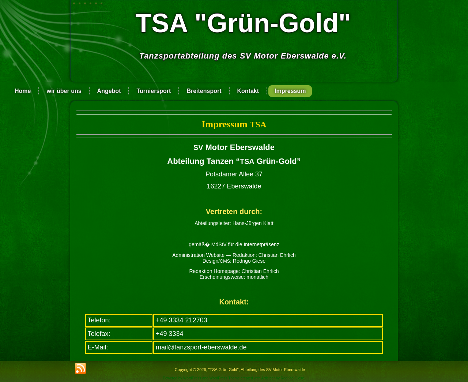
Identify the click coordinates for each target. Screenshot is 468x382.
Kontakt (248, 91)
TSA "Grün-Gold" (243, 23)
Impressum (290, 91)
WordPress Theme (225, 378)
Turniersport (153, 91)
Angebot (109, 91)
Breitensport (203, 91)
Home (23, 91)
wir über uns (63, 91)
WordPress (192, 378)
